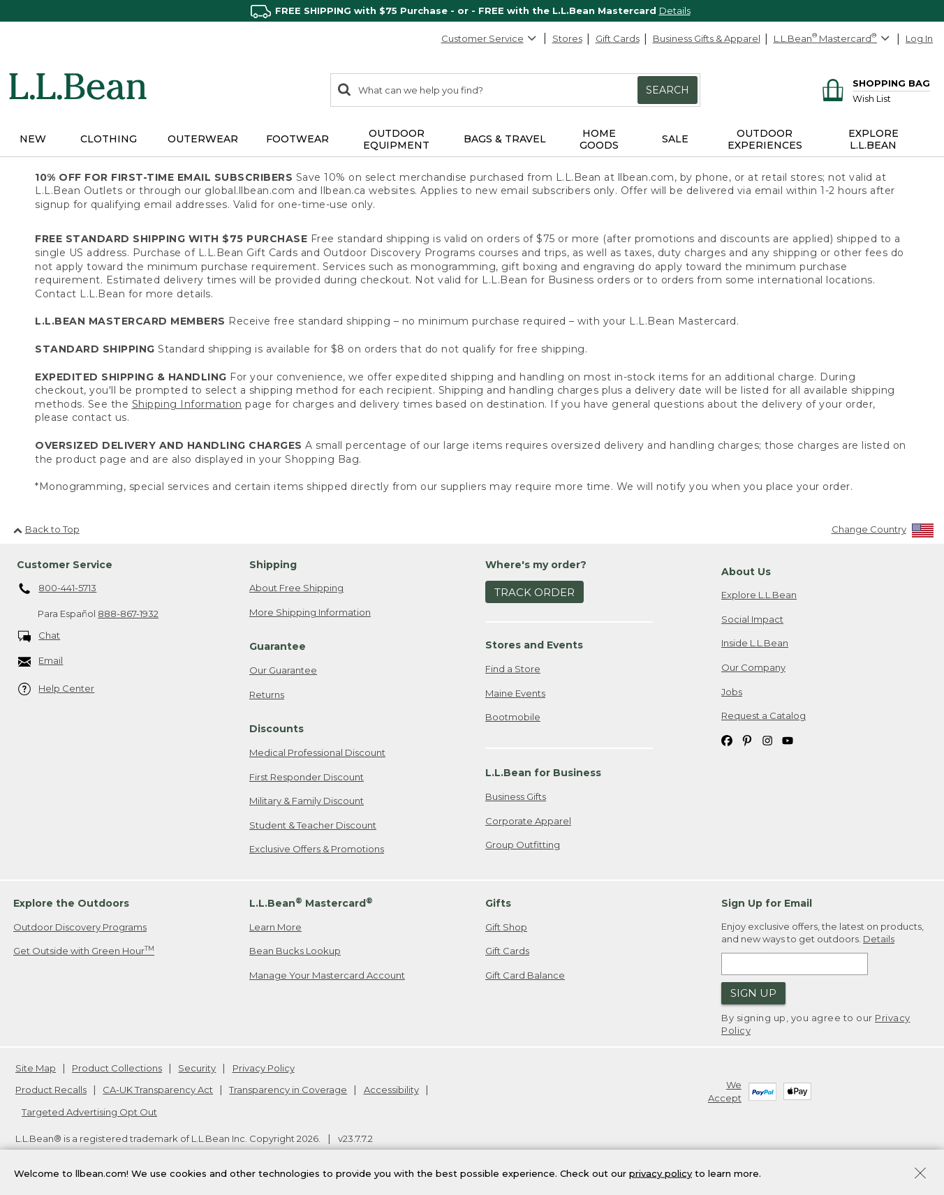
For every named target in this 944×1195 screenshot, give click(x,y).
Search (667, 90)
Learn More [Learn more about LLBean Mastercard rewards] (275, 927)
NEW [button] (33, 139)
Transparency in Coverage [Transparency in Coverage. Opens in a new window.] (288, 1089)
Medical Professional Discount (317, 752)
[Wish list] (891, 98)
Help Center (56, 689)
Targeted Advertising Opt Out (89, 1112)
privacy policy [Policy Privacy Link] (660, 1172)
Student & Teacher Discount (312, 825)
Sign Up (753, 993)
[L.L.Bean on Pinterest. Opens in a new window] (747, 740)
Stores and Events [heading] (534, 645)
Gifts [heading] (498, 903)
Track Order (534, 592)
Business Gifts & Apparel (706, 38)
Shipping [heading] (273, 564)
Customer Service (489, 38)
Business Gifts (515, 796)
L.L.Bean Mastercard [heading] (311, 903)
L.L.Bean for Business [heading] (543, 772)
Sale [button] (675, 139)
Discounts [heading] (276, 728)
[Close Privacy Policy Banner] (920, 1174)
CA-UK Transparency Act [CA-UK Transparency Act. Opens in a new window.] (158, 1089)
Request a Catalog (763, 715)
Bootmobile (512, 716)
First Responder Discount (306, 776)
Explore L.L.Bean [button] (873, 139)
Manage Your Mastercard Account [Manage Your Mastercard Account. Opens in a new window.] (327, 975)
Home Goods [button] (599, 139)
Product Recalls (51, 1089)
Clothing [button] (108, 139)
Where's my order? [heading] (536, 564)
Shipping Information (187, 404)
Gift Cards (618, 38)
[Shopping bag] (874, 83)
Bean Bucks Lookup (295, 950)
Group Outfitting (522, 844)
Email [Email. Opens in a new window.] (41, 661)
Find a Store (512, 668)
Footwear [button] (297, 139)
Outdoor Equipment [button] (396, 139)
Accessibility (391, 1089)
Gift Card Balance (525, 975)
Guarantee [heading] (277, 646)
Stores (567, 38)
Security (197, 1068)
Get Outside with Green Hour (83, 950)
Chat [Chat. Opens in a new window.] (39, 636)
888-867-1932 (128, 613)
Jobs (731, 691)
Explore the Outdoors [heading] (71, 903)
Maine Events (515, 693)
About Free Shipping (296, 587)
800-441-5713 (57, 589)
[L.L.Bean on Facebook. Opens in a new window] (726, 740)
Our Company (753, 667)
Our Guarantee (283, 670)
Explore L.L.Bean (759, 594)
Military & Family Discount (306, 800)
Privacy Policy (264, 1068)
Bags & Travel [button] (505, 139)
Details (675, 10)
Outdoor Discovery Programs (80, 927)
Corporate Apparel (528, 820)
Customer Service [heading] (64, 564)
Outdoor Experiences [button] (765, 139)
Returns (266, 694)
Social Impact (752, 619)
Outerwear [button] (203, 139)
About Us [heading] (746, 571)
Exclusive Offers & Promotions (316, 848)
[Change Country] (883, 532)
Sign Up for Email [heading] (766, 903)
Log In (919, 38)
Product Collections (117, 1068)
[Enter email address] (794, 964)
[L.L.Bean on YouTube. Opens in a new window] (787, 740)
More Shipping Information (310, 612)
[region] (472, 11)
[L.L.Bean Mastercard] (833, 39)
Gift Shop (506, 927)
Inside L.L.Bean (754, 642)
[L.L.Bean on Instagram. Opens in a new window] (767, 740)
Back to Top (46, 529)
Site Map (35, 1068)
